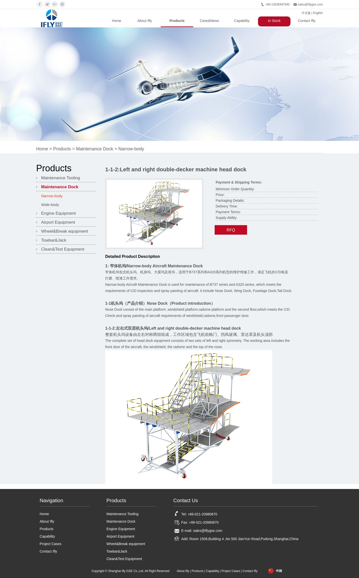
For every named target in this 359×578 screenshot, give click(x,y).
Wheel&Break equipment (64, 231)
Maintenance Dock (94, 148)
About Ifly (144, 21)
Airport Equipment (58, 222)
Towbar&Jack (53, 240)
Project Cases (50, 544)
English (318, 13)
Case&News (209, 21)
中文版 (306, 13)
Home (116, 21)
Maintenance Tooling (60, 178)
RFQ (231, 230)
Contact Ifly (306, 21)
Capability (241, 21)
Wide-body (50, 204)
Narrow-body (131, 148)
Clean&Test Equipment (62, 249)
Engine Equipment (58, 213)
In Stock (274, 21)
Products (177, 21)
